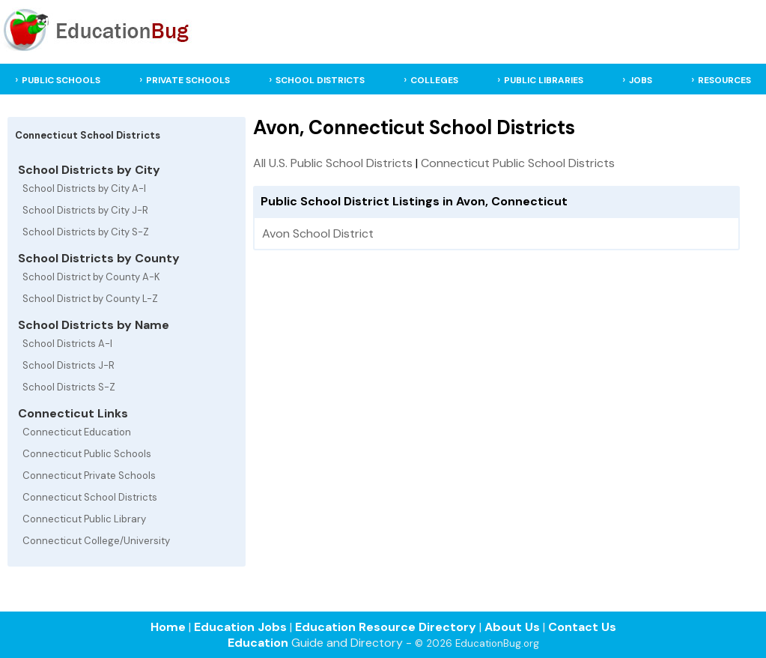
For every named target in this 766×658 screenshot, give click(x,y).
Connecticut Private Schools (89, 475)
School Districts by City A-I (84, 188)
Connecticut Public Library (84, 519)
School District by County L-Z (90, 298)
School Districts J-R (68, 365)
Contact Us (582, 627)
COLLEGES (434, 80)
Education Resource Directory (385, 627)
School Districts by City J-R (85, 210)
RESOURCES (724, 80)
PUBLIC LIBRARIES (543, 80)
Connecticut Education (76, 432)
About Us (512, 627)
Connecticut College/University (96, 540)
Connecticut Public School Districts (518, 163)
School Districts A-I (67, 343)
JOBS (640, 80)
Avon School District (318, 233)
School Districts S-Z (68, 387)
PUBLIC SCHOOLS (61, 80)
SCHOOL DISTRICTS (320, 80)
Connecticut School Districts (89, 497)
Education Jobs (240, 627)
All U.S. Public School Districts (333, 163)
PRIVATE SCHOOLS (188, 80)
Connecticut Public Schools (86, 453)
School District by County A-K (91, 277)
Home (168, 627)
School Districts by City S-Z (85, 232)
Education (258, 643)
